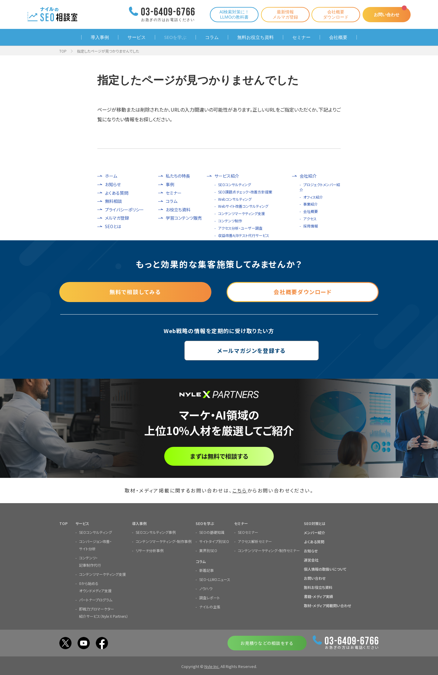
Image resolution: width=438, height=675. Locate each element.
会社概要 (338, 37)
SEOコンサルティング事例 (156, 531)
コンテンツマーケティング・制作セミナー (269, 550)
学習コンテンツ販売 (184, 218)
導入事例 (100, 37)
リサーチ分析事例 (150, 550)
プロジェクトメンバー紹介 (320, 187)
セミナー (301, 37)
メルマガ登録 (117, 218)
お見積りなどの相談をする (267, 643)
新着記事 (206, 569)
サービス (136, 37)
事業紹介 (310, 204)
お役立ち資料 (178, 210)
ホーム (111, 176)
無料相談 (113, 201)
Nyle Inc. (212, 666)
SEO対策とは (314, 523)
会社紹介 (308, 176)
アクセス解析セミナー (255, 541)
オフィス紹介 (313, 197)
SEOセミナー (248, 531)
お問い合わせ (386, 14)
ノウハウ (205, 588)
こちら (239, 490)
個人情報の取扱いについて (325, 568)
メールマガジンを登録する (219, 350)
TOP (63, 51)
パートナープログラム (95, 599)
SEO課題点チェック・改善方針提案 (245, 191)
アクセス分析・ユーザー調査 (240, 228)
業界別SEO (208, 550)
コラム (212, 37)
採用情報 (310, 225)
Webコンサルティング (235, 199)
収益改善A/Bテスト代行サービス (243, 235)
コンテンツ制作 (230, 220)
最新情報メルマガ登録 (284, 14)
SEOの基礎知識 (211, 531)
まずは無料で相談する (219, 456)
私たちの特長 (178, 176)
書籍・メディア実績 (318, 596)
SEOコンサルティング (234, 184)
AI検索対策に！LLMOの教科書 (234, 14)
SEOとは (113, 226)
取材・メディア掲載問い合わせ (327, 605)
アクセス (310, 218)
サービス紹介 (226, 176)
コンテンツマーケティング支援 (241, 213)
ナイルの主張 (209, 606)
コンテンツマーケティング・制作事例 (164, 541)
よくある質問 (116, 193)
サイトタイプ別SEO (214, 541)
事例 (170, 184)
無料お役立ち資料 (255, 37)
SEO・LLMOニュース (214, 579)
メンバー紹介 (314, 532)
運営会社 (311, 559)
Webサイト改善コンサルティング (243, 206)
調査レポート (209, 597)
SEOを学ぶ (175, 37)
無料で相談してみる (135, 292)
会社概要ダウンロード (335, 14)
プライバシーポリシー (124, 210)
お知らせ (113, 184)
